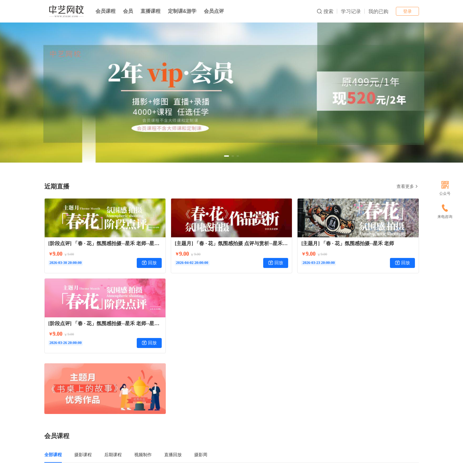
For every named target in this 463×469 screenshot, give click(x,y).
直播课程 (150, 11)
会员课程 (106, 11)
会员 (128, 11)
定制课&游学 (182, 11)
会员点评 (214, 11)
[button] (226, 156)
